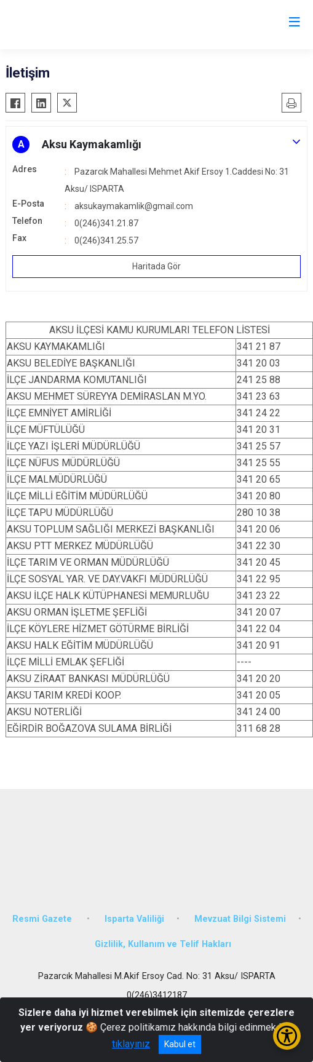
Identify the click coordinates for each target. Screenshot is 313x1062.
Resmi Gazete (43, 919)
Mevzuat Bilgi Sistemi (240, 919)
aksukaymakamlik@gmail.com (133, 206)
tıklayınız (131, 1044)
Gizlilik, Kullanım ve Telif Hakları (163, 944)
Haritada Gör (156, 266)
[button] (156, 144)
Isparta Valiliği (134, 919)
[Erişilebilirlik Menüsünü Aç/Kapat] (287, 1036)
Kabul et (180, 1044)
